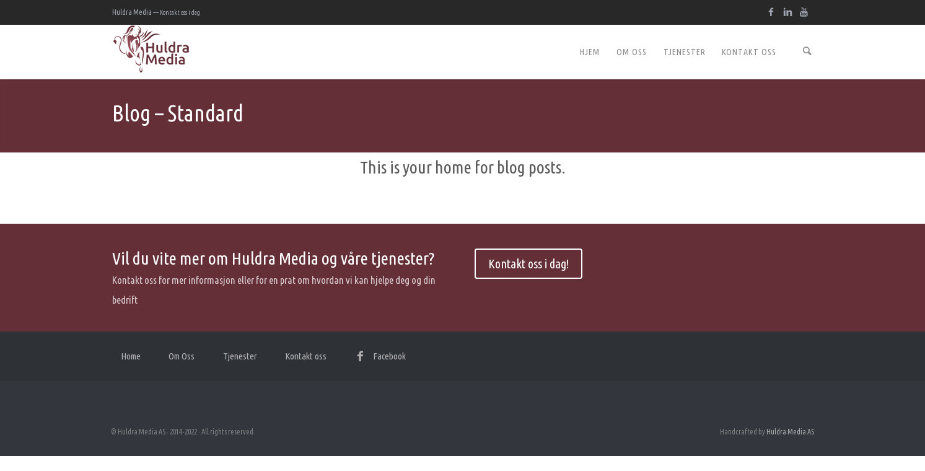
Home (131, 371)
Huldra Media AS (790, 446)
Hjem (590, 59)
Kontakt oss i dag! (528, 278)
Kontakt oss (749, 59)
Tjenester (685, 59)
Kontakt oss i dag (180, 12)
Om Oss (631, 59)
